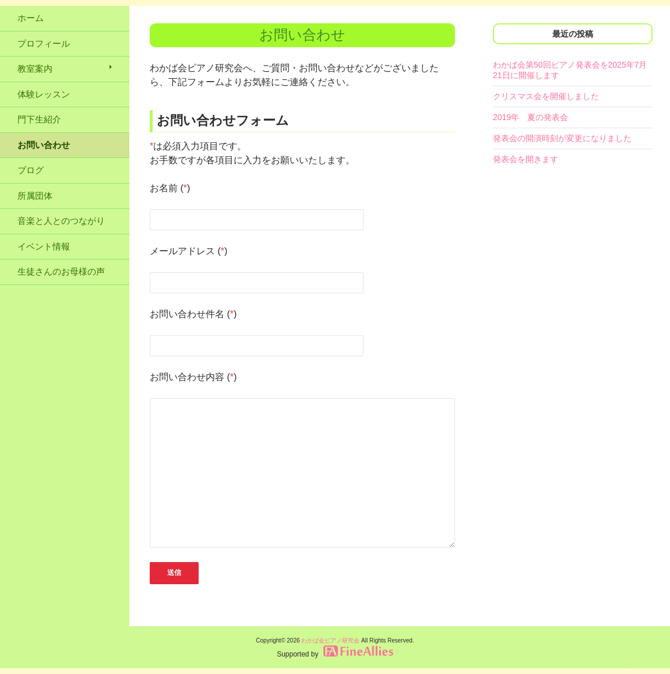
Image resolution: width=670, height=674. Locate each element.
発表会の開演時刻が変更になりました (562, 138)
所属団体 (34, 196)
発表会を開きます (525, 159)
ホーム (30, 18)
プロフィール (43, 43)
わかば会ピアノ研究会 (330, 640)
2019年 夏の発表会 (530, 117)
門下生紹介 (39, 119)
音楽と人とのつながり (61, 221)
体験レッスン (43, 94)
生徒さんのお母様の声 (61, 271)
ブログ (30, 170)
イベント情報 (43, 246)
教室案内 (34, 68)
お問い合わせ (43, 145)
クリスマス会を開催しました (546, 96)
